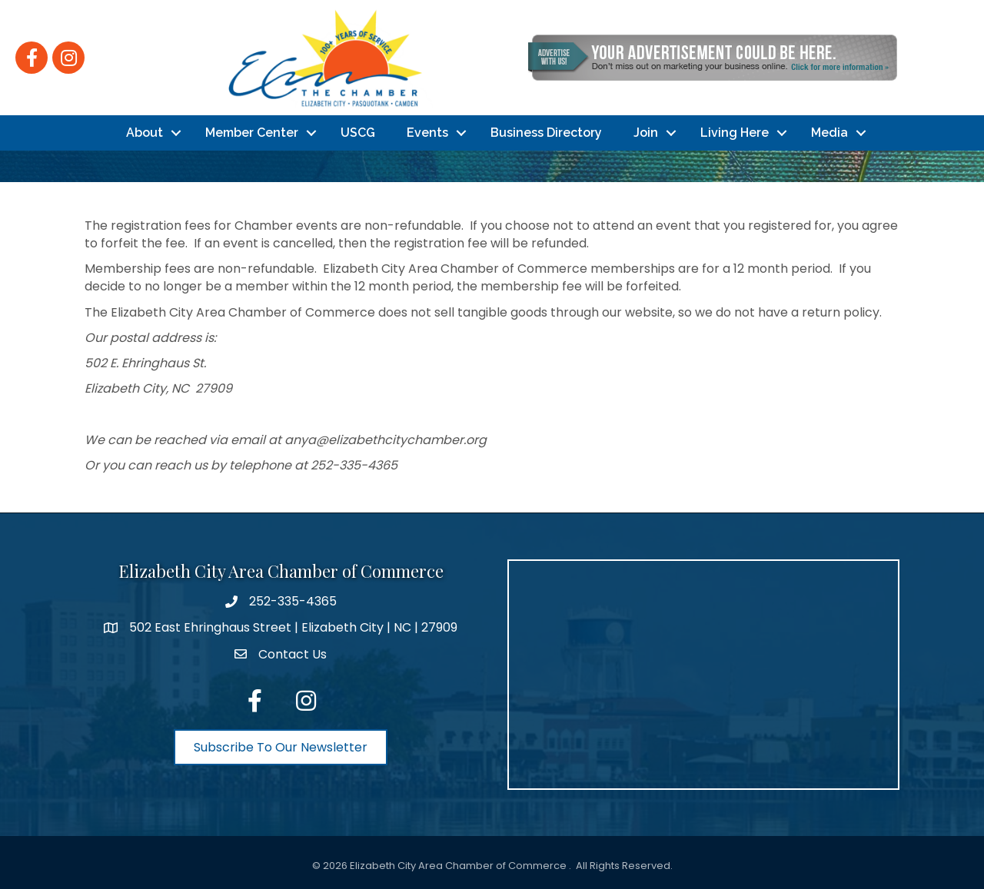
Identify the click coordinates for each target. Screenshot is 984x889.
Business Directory (546, 132)
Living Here (734, 132)
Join (645, 132)
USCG (358, 132)
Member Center (251, 132)
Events (427, 132)
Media (829, 132)
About (144, 132)
